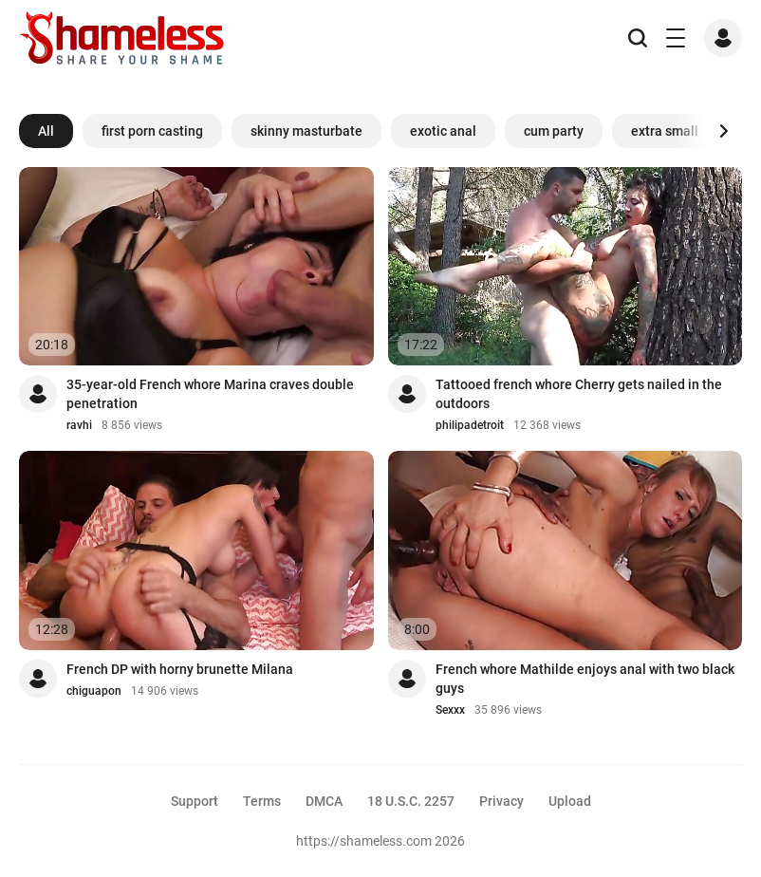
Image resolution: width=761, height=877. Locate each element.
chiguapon (93, 691)
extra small (664, 131)
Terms (262, 801)
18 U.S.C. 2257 (411, 801)
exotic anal (443, 131)
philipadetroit (470, 425)
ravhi (79, 425)
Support (194, 801)
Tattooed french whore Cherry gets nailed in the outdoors (579, 394)
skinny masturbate (306, 131)
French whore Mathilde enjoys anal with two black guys (585, 679)
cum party (554, 131)
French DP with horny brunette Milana (179, 669)
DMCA (324, 801)
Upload (569, 801)
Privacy (501, 801)
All (46, 131)
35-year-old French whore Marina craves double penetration (210, 394)
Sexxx (450, 710)
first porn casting (152, 131)
